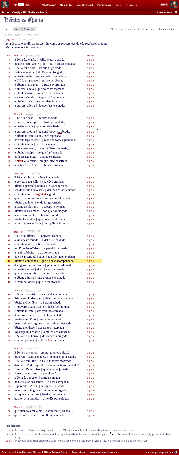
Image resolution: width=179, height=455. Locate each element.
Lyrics (7, 29)
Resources (131, 4)
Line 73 (9, 440)
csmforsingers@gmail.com (159, 452)
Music (17, 29)
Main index (66, 4)
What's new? (49, 4)
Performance (104, 4)
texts (147, 29)
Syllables (22, 39)
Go (27, 4)
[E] (64, 430)
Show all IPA (32, 34)
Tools (118, 4)
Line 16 (9, 434)
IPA (30, 39)
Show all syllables (15, 34)
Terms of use (78, 452)
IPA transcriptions (167, 29)
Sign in (164, 4)
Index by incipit (85, 4)
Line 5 (10, 430)
